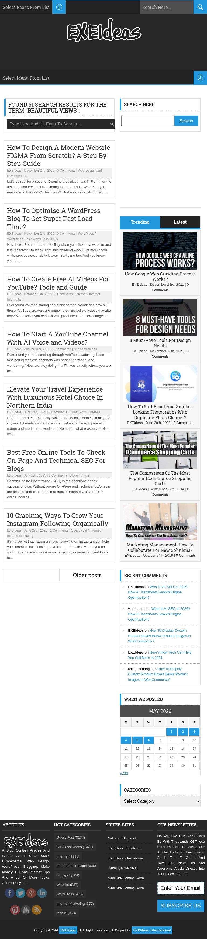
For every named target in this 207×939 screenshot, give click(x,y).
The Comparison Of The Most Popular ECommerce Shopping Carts (160, 478)
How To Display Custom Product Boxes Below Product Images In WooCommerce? (159, 635)
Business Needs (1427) (75, 847)
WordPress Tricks (45, 239)
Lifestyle (94, 412)
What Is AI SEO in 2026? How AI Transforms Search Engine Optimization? (158, 592)
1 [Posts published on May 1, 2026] (171, 731)
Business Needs (85, 349)
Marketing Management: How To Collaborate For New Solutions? (160, 547)
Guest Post (78, 412)
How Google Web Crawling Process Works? (160, 276)
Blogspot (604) (68, 875)
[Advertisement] (160, 173)
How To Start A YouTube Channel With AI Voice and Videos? (58, 338)
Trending (140, 222)
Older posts (87, 575)
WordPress (86, 234)
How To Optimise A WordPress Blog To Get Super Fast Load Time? (53, 218)
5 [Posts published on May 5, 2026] (137, 740)
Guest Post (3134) (71, 837)
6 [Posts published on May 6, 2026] (149, 740)
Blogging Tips (79, 475)
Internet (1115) (68, 856)
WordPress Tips (18, 239)
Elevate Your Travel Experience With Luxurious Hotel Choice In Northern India (55, 397)
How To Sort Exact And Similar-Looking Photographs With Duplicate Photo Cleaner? (160, 412)
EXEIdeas (14, 170)
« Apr (124, 773)
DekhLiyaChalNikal (122, 868)
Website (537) (67, 885)
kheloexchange (139, 669)
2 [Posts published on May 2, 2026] (183, 731)
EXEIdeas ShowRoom (125, 848)
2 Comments (59, 530)
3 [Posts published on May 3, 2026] (194, 731)
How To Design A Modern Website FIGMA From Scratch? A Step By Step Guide (58, 155)
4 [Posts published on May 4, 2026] (126, 740)
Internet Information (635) (76, 866)
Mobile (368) (66, 913)
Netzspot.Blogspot (122, 838)
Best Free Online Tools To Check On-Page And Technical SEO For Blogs (56, 460)
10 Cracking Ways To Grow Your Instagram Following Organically (57, 519)
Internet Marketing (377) (75, 903)
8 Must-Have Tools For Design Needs (160, 342)
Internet (81, 294)
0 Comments (66, 170)
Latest (180, 222)
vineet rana (136, 609)
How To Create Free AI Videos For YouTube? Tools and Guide (58, 283)
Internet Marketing (20, 536)
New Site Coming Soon (126, 878)
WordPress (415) (70, 894)
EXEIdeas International (126, 858)
